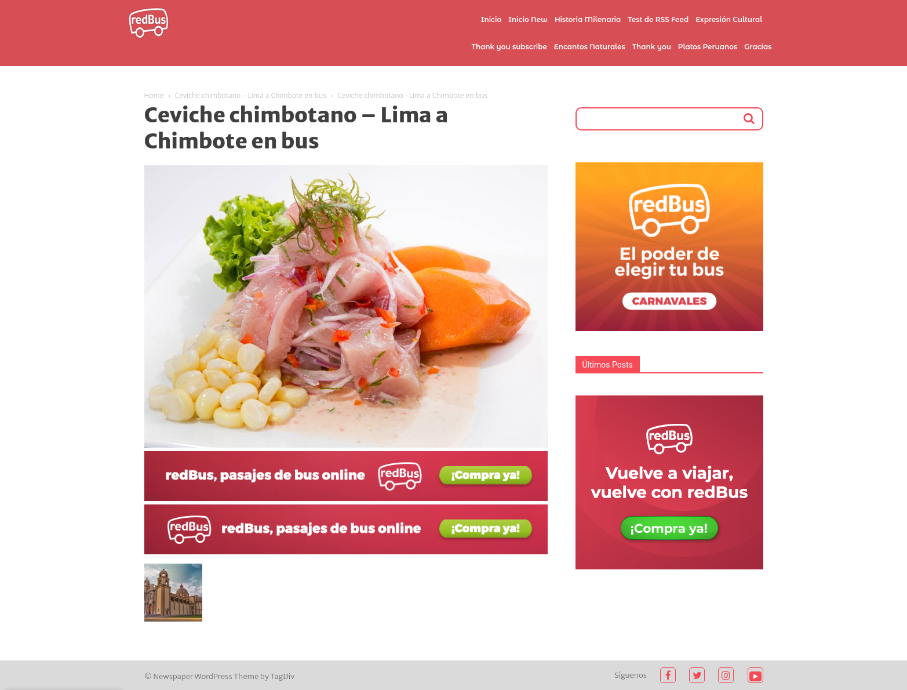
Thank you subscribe (509, 46)
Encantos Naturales (589, 46)
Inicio (491, 19)
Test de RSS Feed (658, 19)
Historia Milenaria (588, 19)
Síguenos (630, 675)
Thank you (651, 46)
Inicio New (528, 19)
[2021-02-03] (346, 498)
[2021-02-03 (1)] (346, 551)
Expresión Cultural (728, 19)
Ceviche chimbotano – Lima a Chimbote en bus (250, 95)
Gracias (757, 46)
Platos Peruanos (707, 46)
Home (154, 95)
